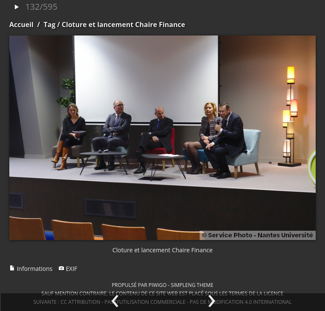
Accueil (21, 24)
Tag (49, 24)
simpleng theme (192, 284)
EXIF (67, 269)
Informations (30, 269)
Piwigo (158, 284)
